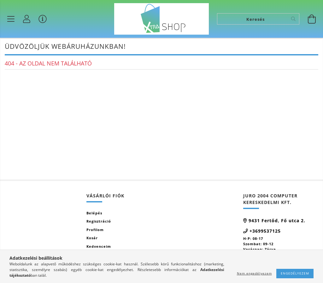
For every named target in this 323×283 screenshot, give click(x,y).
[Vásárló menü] (42, 19)
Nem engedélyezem (254, 273)
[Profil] (27, 19)
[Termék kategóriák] (11, 19)
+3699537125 (265, 231)
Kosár (92, 237)
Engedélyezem (295, 273)
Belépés (94, 213)
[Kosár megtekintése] (312, 19)
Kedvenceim (98, 246)
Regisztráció (98, 221)
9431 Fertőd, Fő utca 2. (277, 221)
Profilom (95, 229)
